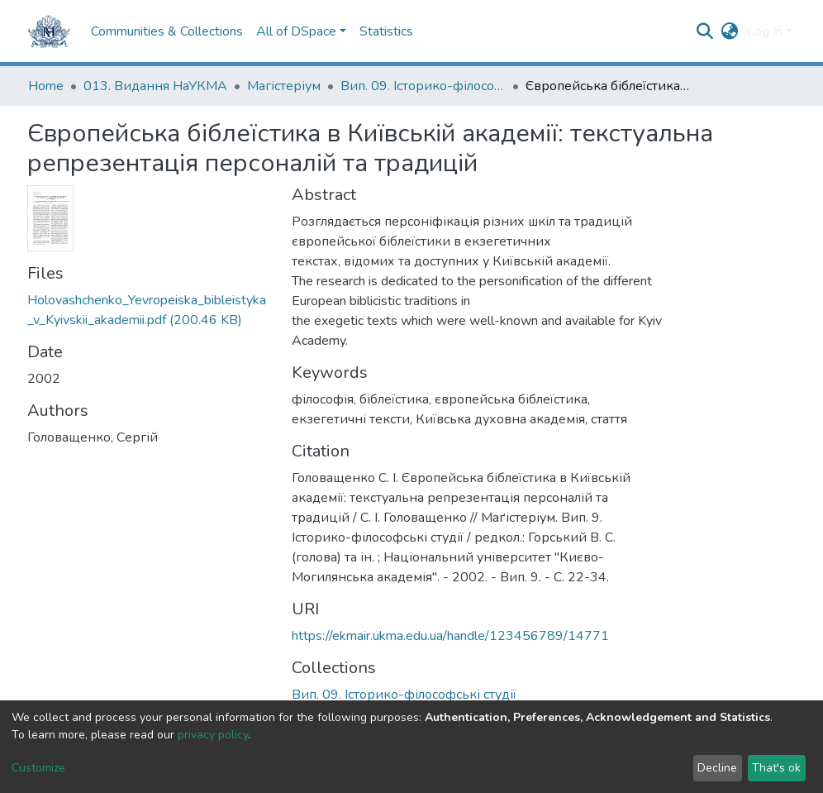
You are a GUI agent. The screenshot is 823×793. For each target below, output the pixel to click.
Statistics (386, 31)
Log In (765, 31)
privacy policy (213, 735)
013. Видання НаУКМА (155, 86)
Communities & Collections (167, 31)
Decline (717, 768)
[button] (730, 31)
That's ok (776, 768)
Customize (38, 768)
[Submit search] (705, 31)
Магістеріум (284, 86)
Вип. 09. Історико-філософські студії (423, 86)
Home (46, 86)
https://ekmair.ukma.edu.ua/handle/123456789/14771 (450, 636)
